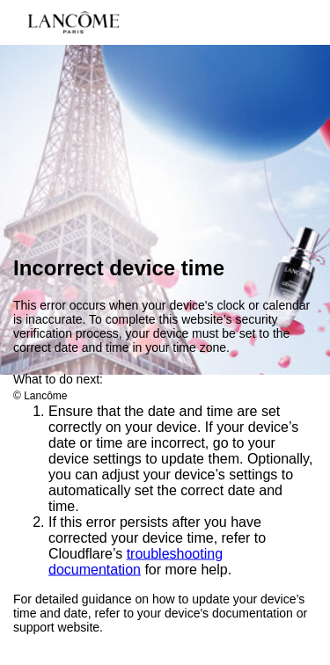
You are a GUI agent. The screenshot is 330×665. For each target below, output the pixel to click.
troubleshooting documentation (135, 561)
